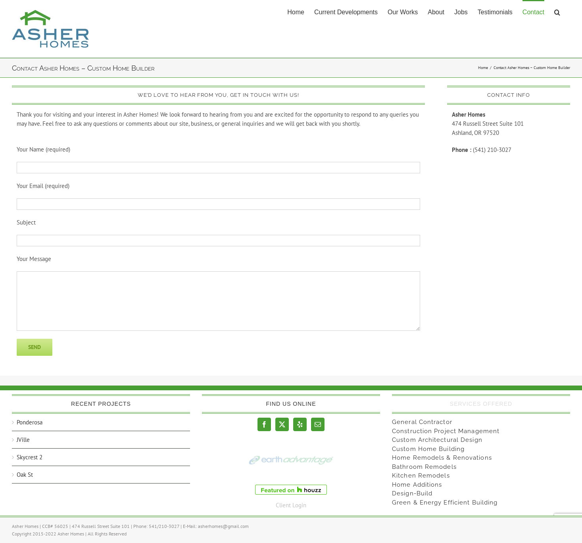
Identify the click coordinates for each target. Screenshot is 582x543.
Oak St (25, 474)
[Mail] (318, 424)
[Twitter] (282, 424)
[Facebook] (264, 424)
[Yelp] (300, 424)
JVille (23, 439)
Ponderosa (29, 422)
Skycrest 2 (29, 457)
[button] (557, 11)
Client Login (291, 505)
